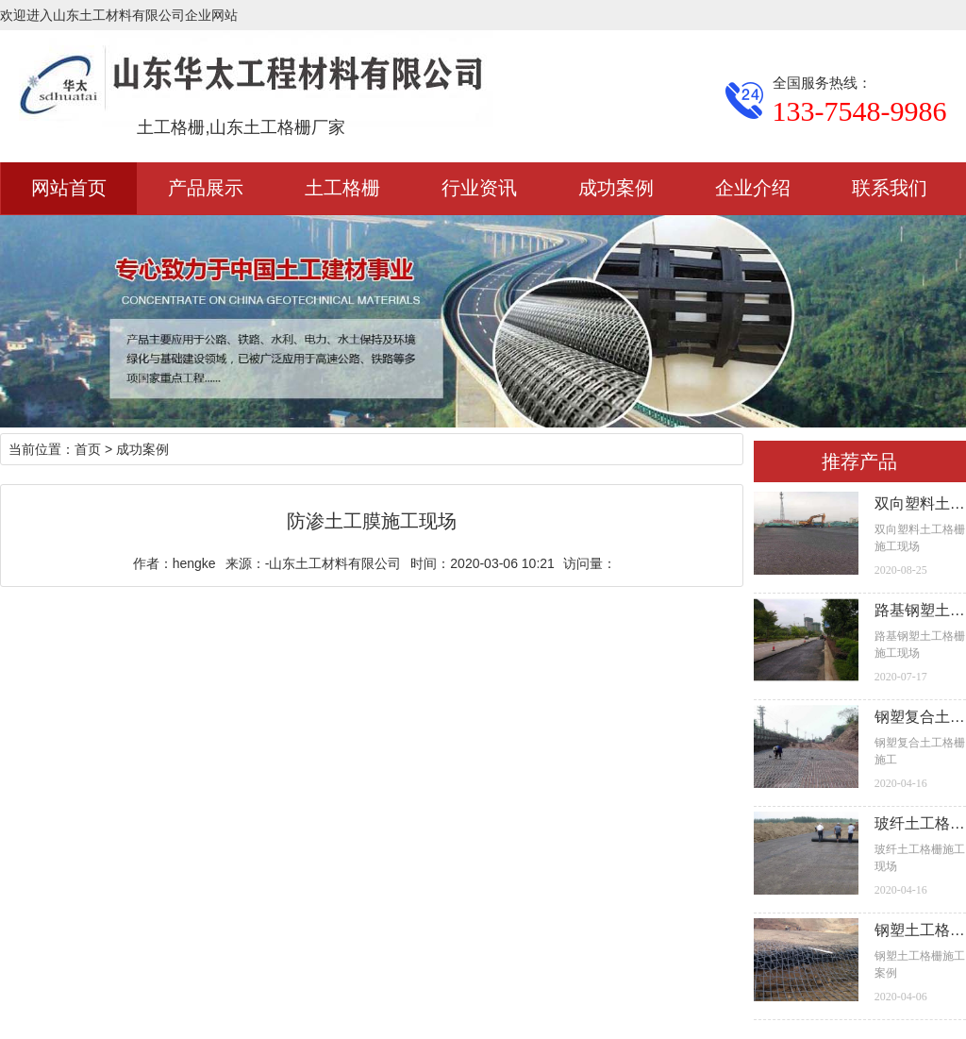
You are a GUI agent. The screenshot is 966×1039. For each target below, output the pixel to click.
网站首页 (69, 187)
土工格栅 (342, 187)
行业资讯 (479, 187)
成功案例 (616, 187)
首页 (88, 449)
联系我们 (889, 187)
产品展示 (205, 187)
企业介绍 (753, 187)
